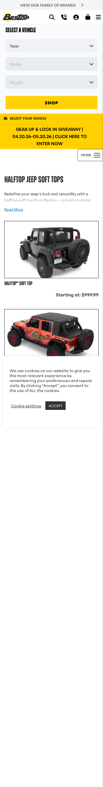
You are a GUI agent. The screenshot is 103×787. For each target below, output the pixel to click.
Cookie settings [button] (26, 405)
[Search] (52, 17)
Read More (13, 209)
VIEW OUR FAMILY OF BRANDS (48, 5)
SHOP (51, 102)
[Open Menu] (98, 16)
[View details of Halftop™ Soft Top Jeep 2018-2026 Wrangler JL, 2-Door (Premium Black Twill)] (51, 283)
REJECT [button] (74, 405)
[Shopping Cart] (87, 17)
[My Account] (76, 17)
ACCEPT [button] (55, 405)
